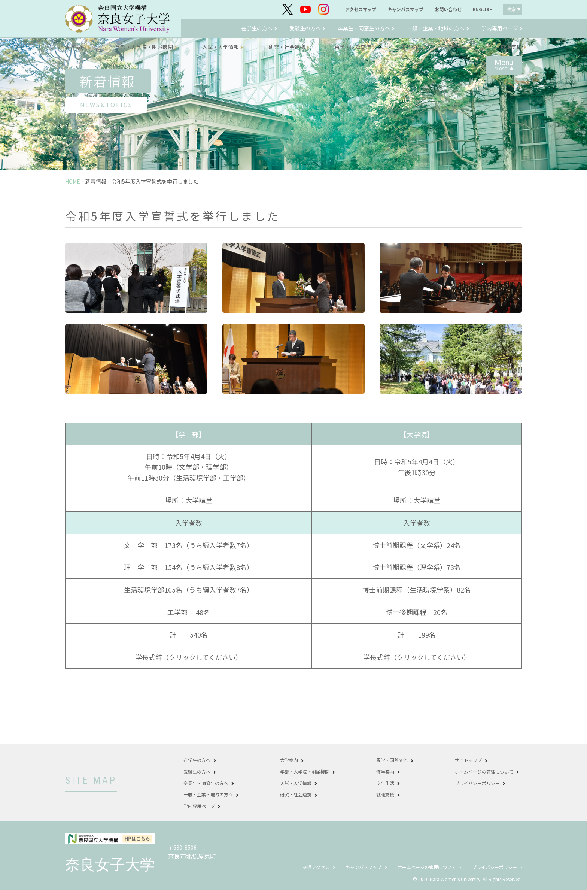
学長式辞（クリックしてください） (188, 657)
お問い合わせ (448, 9)
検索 (511, 9)
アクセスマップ (360, 9)
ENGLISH (483, 9)
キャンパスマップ (405, 9)
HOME (72, 181)
